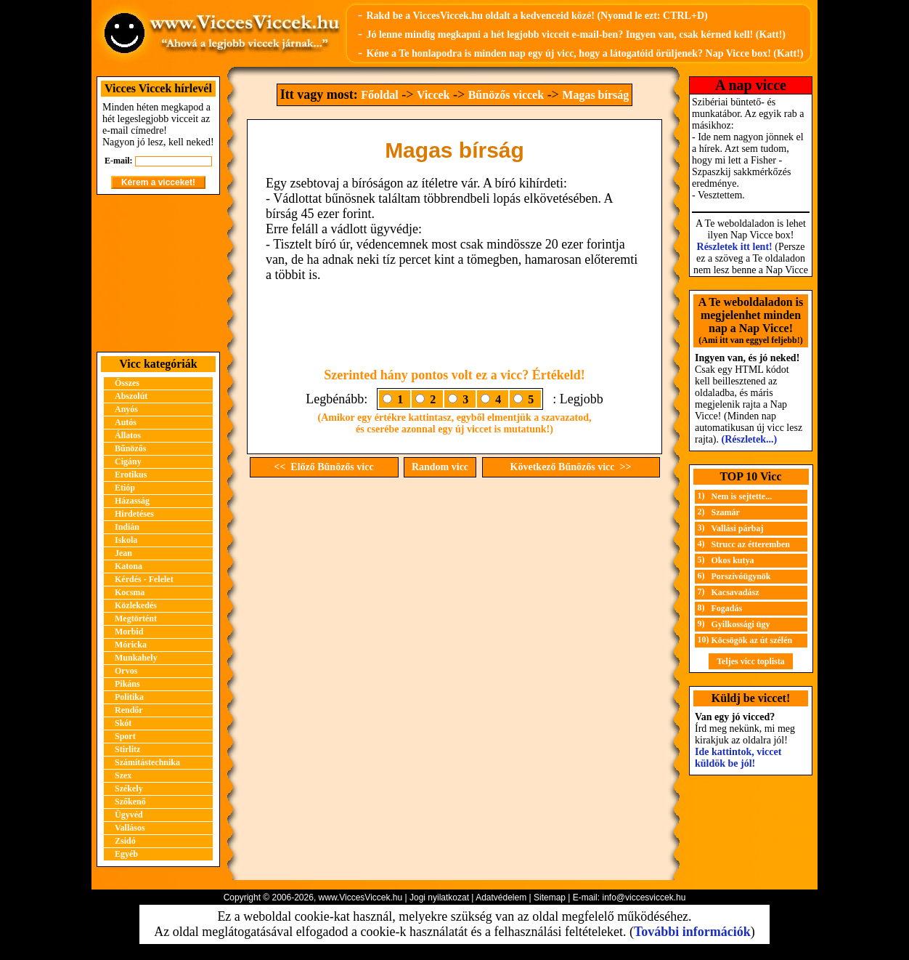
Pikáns (127, 684)
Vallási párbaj (738, 528)
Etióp (125, 488)
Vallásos (130, 828)
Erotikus (131, 474)
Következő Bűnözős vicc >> (571, 466)
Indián (127, 527)
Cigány (128, 461)
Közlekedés (136, 605)
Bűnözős (130, 448)
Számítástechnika (147, 762)
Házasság (132, 501)
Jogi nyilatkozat (439, 897)
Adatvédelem (501, 897)
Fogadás (727, 608)
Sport (125, 736)
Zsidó (125, 841)
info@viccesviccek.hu (643, 897)
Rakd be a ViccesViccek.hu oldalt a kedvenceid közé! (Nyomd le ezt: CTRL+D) (536, 15)
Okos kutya (733, 560)
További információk (692, 931)
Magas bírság (595, 95)
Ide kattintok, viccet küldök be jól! (738, 757)
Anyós (126, 409)
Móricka (131, 645)
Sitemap (550, 897)
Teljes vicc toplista (751, 661)
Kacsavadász (735, 592)
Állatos (128, 435)
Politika (129, 697)
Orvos (126, 671)
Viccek (433, 95)
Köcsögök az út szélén (752, 640)
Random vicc (440, 466)
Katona (128, 566)
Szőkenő (130, 801)
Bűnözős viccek (506, 95)
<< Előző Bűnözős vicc (323, 466)
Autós (125, 422)
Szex (123, 775)
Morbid (129, 631)
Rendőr (129, 710)
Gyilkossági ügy (741, 624)
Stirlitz (127, 749)
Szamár (726, 512)
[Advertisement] (158, 273)
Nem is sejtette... (742, 496)
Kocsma (129, 592)
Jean (123, 553)
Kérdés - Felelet (144, 579)
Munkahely (136, 658)
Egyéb (126, 854)
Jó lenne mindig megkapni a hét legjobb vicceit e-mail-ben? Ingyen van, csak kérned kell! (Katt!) (576, 34)
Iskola (126, 540)
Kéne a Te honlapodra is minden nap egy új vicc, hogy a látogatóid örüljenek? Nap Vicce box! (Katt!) (584, 53)
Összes (127, 383)
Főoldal (380, 95)
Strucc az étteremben (751, 544)
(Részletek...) (750, 439)
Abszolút (131, 396)
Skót (123, 723)
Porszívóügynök (741, 576)
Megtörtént (136, 618)
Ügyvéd (129, 815)
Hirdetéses (134, 514)
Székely (129, 788)
